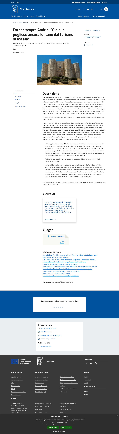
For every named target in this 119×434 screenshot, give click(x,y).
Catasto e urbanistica (41, 389)
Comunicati (87, 380)
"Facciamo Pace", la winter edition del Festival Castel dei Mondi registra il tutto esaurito (70, 266)
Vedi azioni (96, 30)
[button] (59, 431)
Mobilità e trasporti (40, 392)
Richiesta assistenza (41, 412)
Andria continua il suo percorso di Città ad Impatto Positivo (61, 276)
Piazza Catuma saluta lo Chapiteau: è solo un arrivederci (60, 264)
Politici (13, 389)
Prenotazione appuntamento (43, 404)
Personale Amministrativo (18, 392)
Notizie (26, 22)
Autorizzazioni (64, 392)
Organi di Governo (16, 377)
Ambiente (62, 386)
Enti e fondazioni (15, 386)
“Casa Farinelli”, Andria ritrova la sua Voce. (56, 257)
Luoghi (86, 391)
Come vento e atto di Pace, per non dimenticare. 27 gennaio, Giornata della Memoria (69, 260)
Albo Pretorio (63, 407)
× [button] (117, 416)
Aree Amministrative (17, 380)
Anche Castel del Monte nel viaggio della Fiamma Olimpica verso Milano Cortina (67, 269)
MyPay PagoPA (15, 413)
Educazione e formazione (67, 377)
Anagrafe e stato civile (41, 377)
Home (14, 22)
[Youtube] (87, 9)
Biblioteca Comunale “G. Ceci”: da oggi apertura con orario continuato (64, 262)
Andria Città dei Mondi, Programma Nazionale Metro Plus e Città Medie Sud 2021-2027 (70, 255)
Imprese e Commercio (41, 386)
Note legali (63, 412)
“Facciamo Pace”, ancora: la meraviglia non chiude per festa (61, 271)
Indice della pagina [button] (19, 91)
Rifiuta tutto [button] (66, 427)
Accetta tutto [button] (53, 427)
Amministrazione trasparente (68, 404)
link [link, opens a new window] (75, 424)
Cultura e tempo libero (41, 380)
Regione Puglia (15, 2)
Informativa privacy (65, 409)
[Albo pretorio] (104, 2)
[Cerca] (106, 9)
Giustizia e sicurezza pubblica (68, 380)
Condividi (88, 30)
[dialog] (59, 424)
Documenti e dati (15, 395)
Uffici (12, 383)
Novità (20, 22)
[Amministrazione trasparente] (93, 2)
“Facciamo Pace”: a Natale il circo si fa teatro (56, 273)
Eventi (86, 394)
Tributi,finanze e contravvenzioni (69, 383)
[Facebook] (83, 9)
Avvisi (86, 383)
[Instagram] (91, 9)
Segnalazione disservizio (42, 407)
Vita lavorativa (39, 383)
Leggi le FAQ (38, 409)
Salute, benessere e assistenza (68, 389)
